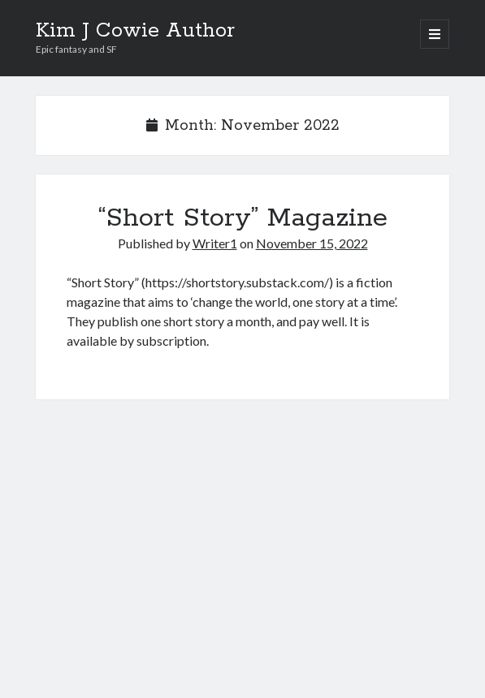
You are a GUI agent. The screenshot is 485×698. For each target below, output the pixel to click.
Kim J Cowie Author (135, 31)
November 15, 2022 (312, 243)
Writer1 (215, 243)
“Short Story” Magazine (243, 218)
